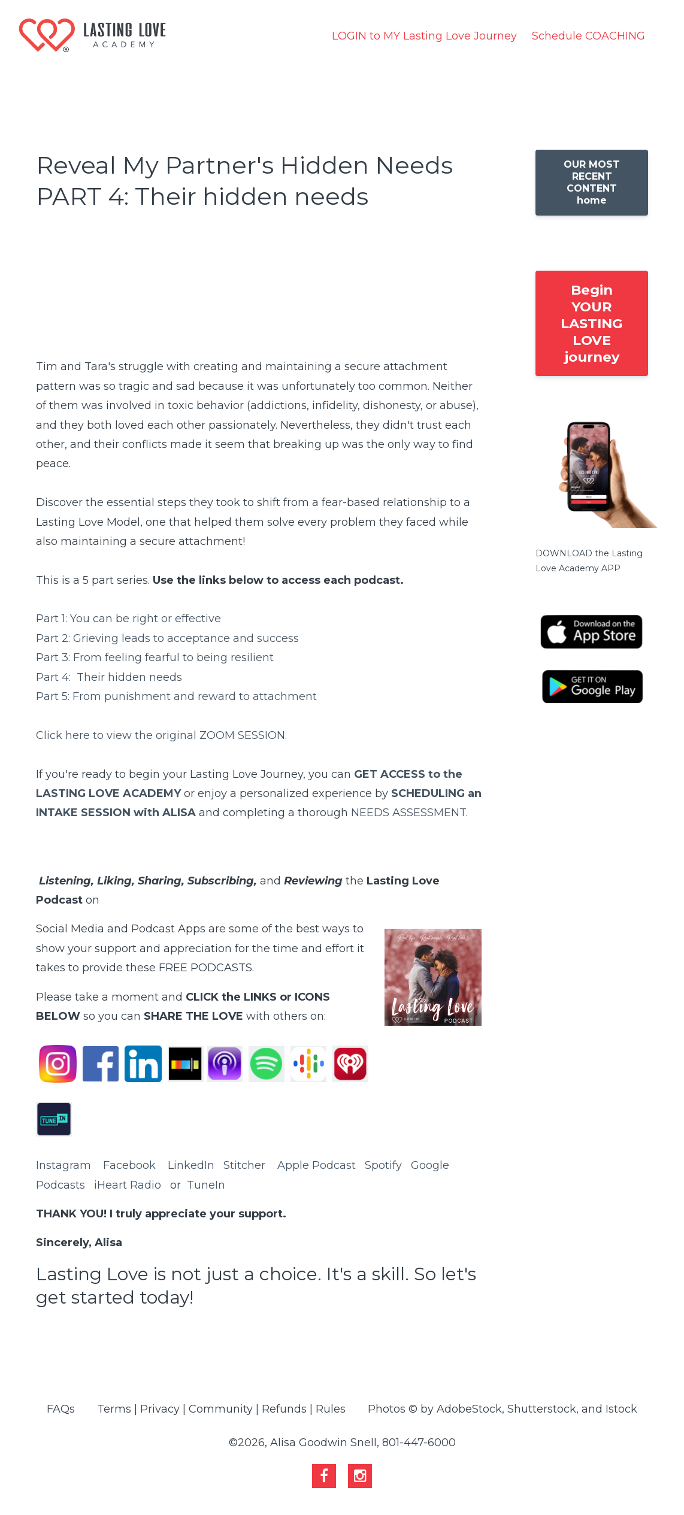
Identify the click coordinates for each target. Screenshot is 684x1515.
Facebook (129, 1165)
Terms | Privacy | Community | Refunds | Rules (221, 1409)
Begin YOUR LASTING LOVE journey (592, 323)
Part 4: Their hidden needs (109, 677)
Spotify (383, 1165)
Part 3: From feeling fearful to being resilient (155, 657)
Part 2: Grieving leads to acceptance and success (167, 638)
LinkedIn (191, 1165)
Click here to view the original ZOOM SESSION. (163, 735)
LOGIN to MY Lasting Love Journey (424, 36)
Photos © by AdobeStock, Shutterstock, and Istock (502, 1409)
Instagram (63, 1165)
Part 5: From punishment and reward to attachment (176, 696)
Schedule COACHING (588, 36)
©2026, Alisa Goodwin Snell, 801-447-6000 (342, 1442)
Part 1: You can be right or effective (128, 618)
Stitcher (244, 1165)
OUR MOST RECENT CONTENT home (592, 182)
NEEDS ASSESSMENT (408, 812)
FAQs (61, 1409)
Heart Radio (129, 1185)
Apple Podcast (316, 1165)
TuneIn (206, 1185)
